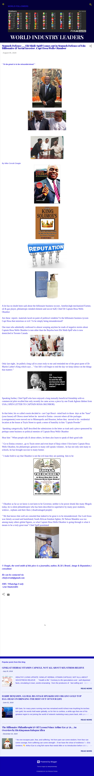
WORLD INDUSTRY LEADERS (47, 37)
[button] (90, 46)
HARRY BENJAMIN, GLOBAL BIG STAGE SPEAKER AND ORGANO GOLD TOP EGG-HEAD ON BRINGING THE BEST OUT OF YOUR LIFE (42, 697)
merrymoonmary (52, 766)
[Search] (90, 5)
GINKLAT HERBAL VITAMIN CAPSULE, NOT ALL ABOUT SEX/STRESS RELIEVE (43, 667)
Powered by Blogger (47, 762)
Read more (86, 688)
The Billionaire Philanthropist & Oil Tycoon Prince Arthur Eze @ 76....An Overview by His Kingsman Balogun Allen (39, 729)
